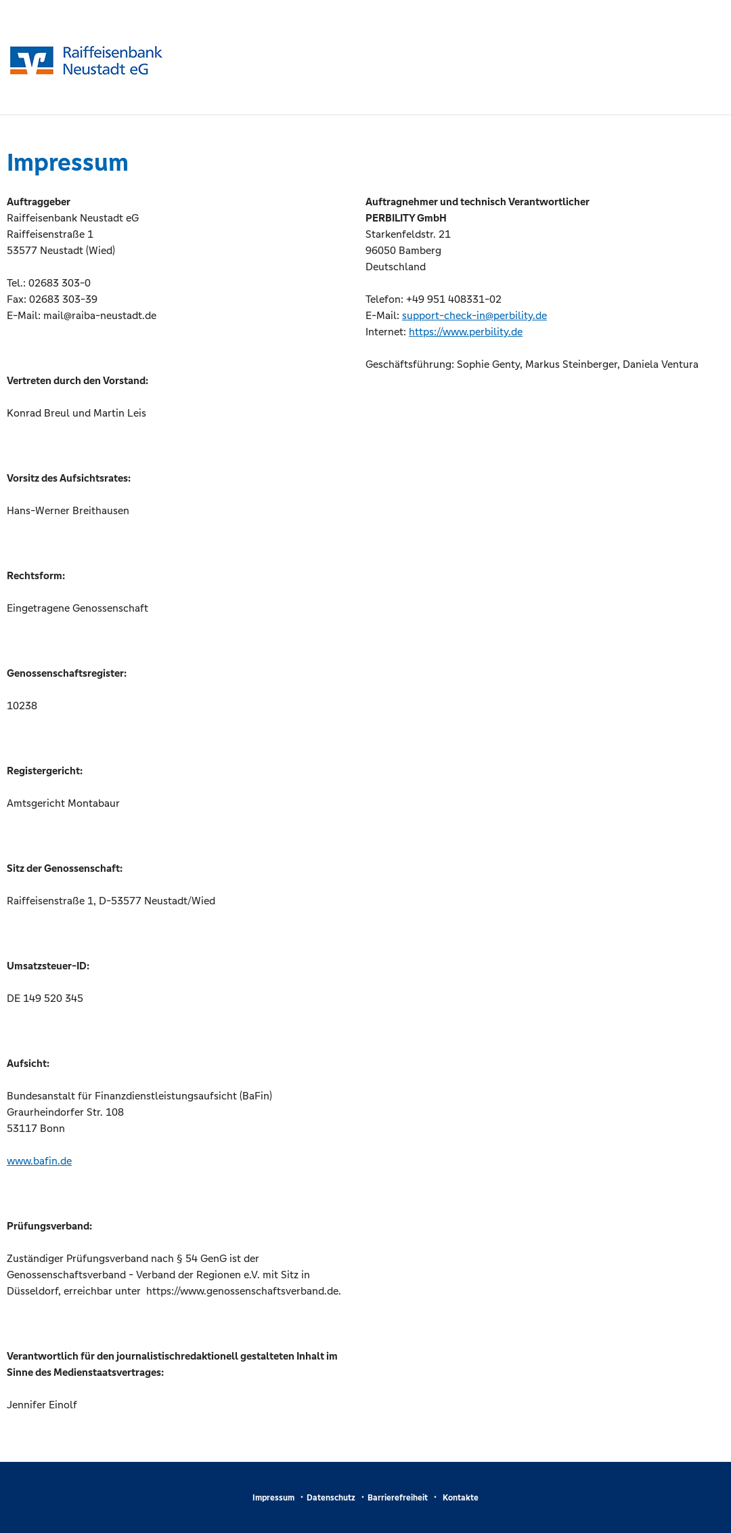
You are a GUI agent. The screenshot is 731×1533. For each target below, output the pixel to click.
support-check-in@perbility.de (474, 315)
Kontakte (461, 1497)
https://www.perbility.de (466, 331)
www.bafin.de (39, 1160)
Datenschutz (331, 1497)
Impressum (273, 1497)
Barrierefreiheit (398, 1497)
